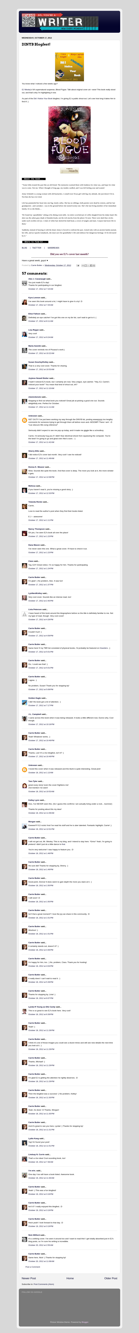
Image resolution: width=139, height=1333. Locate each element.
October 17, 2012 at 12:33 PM (41, 493)
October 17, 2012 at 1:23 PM (40, 536)
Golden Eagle (34, 698)
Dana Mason (34, 545)
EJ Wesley (26, 90)
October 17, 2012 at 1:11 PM (40, 520)
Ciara (30, 561)
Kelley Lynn (33, 800)
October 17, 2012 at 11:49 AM (41, 458)
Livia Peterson (35, 609)
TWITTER (36, 248)
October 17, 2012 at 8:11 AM (40, 321)
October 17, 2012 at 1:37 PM (40, 585)
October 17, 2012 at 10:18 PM (41, 724)
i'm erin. (32, 1171)
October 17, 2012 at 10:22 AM (41, 353)
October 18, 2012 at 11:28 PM (41, 1030)
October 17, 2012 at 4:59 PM (40, 636)
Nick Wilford (34, 1235)
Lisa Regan (33, 330)
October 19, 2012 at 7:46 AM (40, 1162)
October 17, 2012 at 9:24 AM (40, 337)
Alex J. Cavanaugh (37, 279)
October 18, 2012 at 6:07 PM (40, 998)
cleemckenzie (34, 397)
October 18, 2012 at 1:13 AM (40, 773)
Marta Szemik (34, 346)
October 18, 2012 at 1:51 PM (40, 918)
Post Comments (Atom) (44, 1284)
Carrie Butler (34, 577)
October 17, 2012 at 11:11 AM (41, 407)
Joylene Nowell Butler (38, 378)
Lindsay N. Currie (36, 1154)
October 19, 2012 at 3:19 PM (40, 1194)
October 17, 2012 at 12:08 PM (41, 477)
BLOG (24, 248)
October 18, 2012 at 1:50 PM (40, 885)
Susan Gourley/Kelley (38, 362)
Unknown (32, 416)
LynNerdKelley (35, 593)
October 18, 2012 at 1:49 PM (40, 869)
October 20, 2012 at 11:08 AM (41, 1261)
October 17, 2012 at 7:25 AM (40, 305)
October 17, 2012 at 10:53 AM (41, 369)
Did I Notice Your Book (43, 98)
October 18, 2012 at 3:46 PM (40, 950)
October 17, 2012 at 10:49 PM (41, 740)
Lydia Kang (33, 1138)
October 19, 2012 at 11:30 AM (41, 1178)
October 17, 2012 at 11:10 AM (41, 388)
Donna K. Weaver (36, 467)
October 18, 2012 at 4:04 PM (40, 966)
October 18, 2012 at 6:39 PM (40, 1014)
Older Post (110, 1278)
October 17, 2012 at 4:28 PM (40, 619)
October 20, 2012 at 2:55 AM (40, 1245)
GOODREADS (53, 248)
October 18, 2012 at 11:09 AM (41, 813)
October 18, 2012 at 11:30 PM (41, 1097)
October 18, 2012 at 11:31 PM (41, 1130)
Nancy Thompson (36, 529)
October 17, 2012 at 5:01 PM (40, 652)
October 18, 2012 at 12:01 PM (41, 829)
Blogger (85, 1322)
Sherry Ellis (33, 451)
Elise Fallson (34, 314)
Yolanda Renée (35, 502)
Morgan (31, 822)
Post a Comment (32, 1267)
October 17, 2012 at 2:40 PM (40, 601)
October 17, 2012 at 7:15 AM (40, 289)
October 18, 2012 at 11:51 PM (41, 1146)
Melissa (31, 486)
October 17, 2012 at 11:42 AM (41, 442)
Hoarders (104, 648)
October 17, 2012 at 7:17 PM (40, 705)
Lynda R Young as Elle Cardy (41, 1007)
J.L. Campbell (34, 714)
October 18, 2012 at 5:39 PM (40, 982)
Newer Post (29, 1278)
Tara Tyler (33, 781)
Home (70, 1278)
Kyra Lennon (34, 298)
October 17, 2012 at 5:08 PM (40, 689)
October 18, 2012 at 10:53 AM (41, 791)
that (63, 844)
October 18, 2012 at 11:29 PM (41, 1049)
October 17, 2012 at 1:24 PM (40, 568)
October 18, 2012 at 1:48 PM (40, 853)
